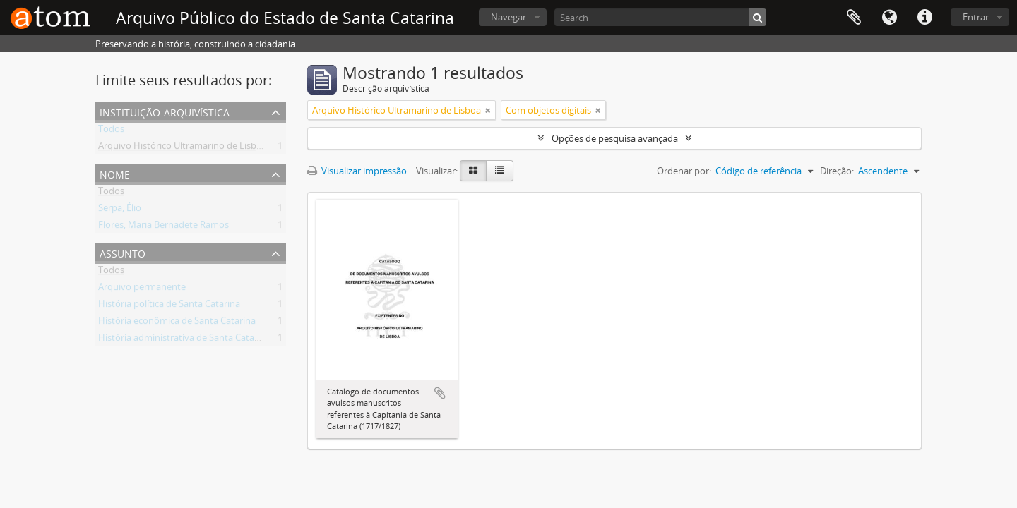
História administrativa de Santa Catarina (184, 340)
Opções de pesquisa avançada (615, 138)
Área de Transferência (854, 17)
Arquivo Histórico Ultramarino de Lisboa (182, 148)
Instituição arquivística (165, 111)
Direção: (837, 170)
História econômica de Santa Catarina (177, 323)
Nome (115, 173)
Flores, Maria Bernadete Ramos (163, 227)
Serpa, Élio (119, 210)
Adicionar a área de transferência (440, 393)
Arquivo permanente (142, 289)
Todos (111, 131)
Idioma (889, 17)
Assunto (122, 252)
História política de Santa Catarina (169, 306)
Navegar (508, 17)
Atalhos (924, 17)
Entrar (976, 17)
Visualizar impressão (357, 170)
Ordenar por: (684, 170)
